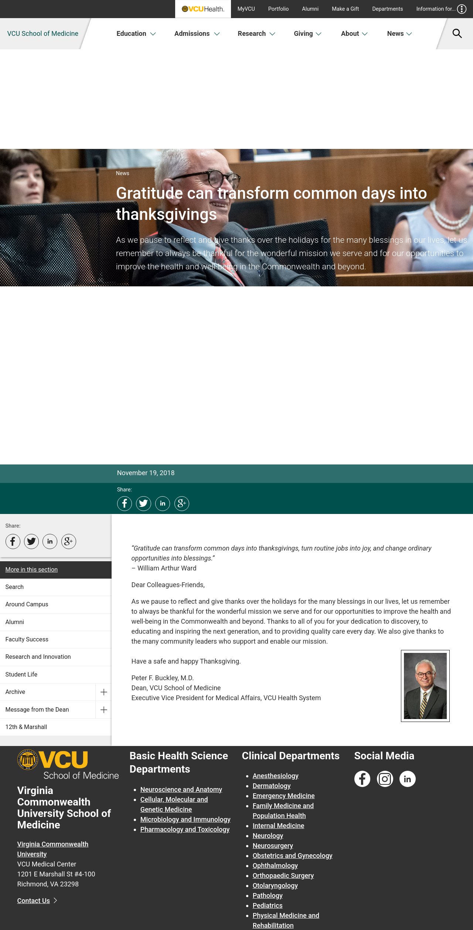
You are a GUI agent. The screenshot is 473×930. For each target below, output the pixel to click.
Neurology (268, 835)
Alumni (310, 9)
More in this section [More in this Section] (32, 569)
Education (136, 33)
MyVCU (246, 9)
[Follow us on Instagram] (385, 779)
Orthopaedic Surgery (283, 875)
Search (15, 586)
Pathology (268, 895)
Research (257, 33)
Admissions (197, 33)
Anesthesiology (276, 776)
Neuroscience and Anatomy (181, 789)
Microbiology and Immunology (185, 819)
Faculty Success (27, 639)
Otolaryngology (275, 885)
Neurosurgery (273, 845)
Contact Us (33, 901)
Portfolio (278, 9)
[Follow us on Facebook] (362, 779)
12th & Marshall (26, 726)
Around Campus (27, 604)
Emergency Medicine (284, 796)
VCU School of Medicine (42, 33)
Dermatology (272, 786)
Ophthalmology (275, 865)
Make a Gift (345, 9)
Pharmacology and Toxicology (185, 829)
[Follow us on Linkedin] (407, 779)
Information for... (441, 9)
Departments (387, 9)
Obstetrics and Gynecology (293, 855)
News (400, 33)
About (354, 33)
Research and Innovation (38, 656)
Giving (308, 33)
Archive (15, 691)
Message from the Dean (37, 709)
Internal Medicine (278, 825)
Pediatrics (268, 905)
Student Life (21, 674)
